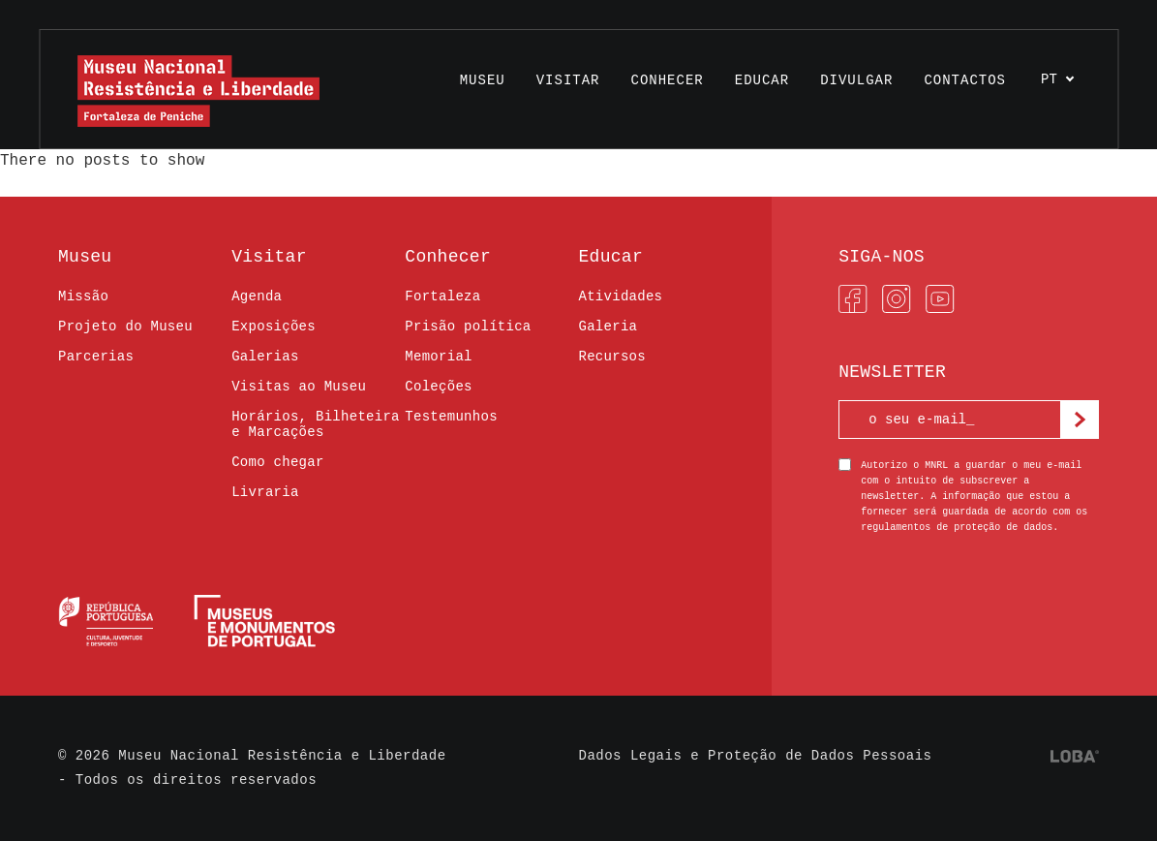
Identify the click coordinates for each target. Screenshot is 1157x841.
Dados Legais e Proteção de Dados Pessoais (755, 755)
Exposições (273, 326)
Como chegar (277, 462)
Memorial (438, 356)
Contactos (965, 80)
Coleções (438, 386)
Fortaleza (442, 296)
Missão (83, 296)
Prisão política (468, 326)
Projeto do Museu (125, 326)
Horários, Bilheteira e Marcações (315, 424)
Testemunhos (451, 416)
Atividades (620, 296)
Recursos (611, 356)
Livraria (264, 492)
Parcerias (96, 356)
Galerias (264, 356)
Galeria (607, 326)
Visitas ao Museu (298, 386)
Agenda (256, 296)
